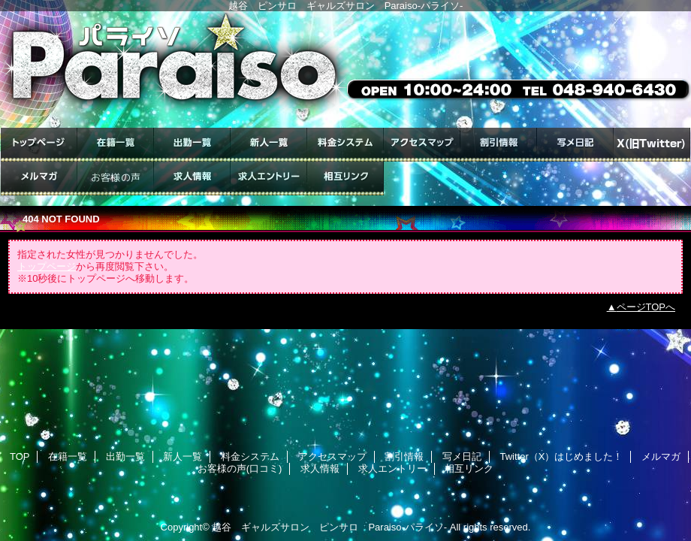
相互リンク (345, 178)
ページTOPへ (646, 307)
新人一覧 (269, 145)
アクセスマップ (422, 145)
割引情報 (498, 145)
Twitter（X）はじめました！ (652, 145)
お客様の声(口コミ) (115, 178)
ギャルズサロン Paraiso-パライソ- (345, 69)
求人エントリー (269, 178)
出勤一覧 (192, 145)
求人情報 (192, 178)
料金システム (345, 145)
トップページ (46, 266)
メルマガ (39, 178)
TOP (39, 145)
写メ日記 (575, 145)
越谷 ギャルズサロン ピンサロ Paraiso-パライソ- (329, 527)
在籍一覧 (115, 145)
